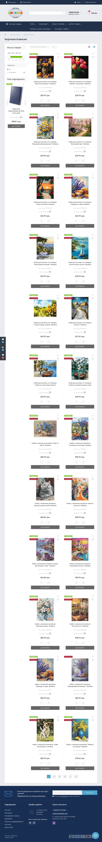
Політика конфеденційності (14, 822)
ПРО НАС (8, 810)
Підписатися (89, 792)
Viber (54, 823)
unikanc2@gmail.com (59, 813)
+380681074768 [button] (60, 810)
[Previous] (7, 103)
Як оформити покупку (12, 816)
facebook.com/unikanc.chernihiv (30, 823)
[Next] (25, 103)
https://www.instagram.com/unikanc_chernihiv (34, 823)
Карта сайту (9, 827)
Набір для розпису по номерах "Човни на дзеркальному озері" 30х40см (80, 385)
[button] (3, 356)
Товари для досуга (15, 34)
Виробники (64, 796)
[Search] (63, 13)
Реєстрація (8, 813)
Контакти (8, 824)
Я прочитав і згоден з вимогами (67, 796)
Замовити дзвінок (73, 14)
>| (76, 776)
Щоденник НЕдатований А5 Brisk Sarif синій (16, 111)
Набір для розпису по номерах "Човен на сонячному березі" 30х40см (45, 385)
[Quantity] (45, 100)
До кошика (16, 126)
